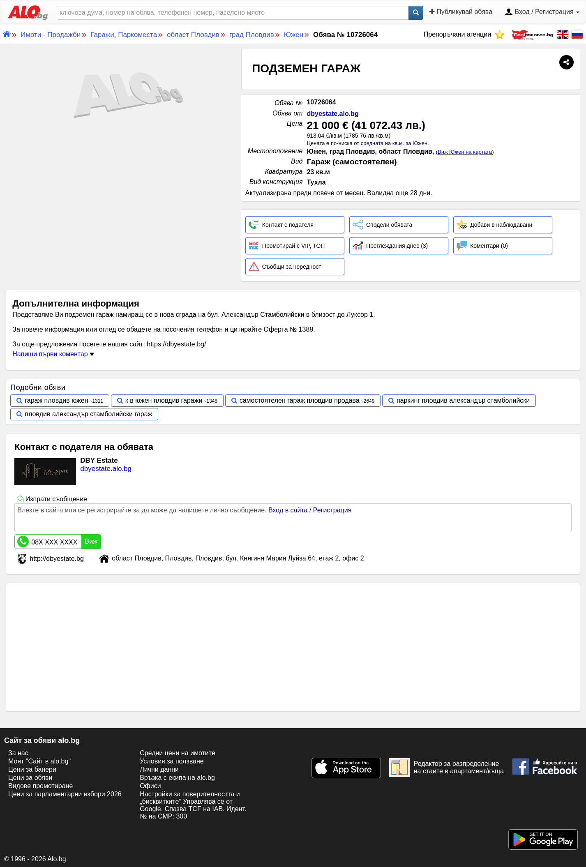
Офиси (150, 785)
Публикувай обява (460, 11)
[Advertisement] (120, 200)
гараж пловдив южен (56, 400)
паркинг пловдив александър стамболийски (463, 400)
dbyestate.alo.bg (332, 113)
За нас (18, 752)
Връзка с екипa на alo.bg (177, 777)
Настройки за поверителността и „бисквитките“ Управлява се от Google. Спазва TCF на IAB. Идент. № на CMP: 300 (193, 805)
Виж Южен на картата (465, 152)
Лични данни (159, 769)
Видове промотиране (40, 785)
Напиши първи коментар (53, 353)
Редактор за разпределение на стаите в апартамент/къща (446, 767)
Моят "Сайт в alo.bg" (39, 761)
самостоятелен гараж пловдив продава (300, 400)
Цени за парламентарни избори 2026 (65, 794)
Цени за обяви (30, 777)
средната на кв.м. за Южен (394, 143)
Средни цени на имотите (177, 752)
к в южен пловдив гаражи (164, 400)
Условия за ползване (172, 761)
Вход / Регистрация (542, 12)
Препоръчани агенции (464, 34)
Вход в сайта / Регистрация (309, 510)
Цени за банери (32, 769)
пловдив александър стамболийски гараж (88, 413)
